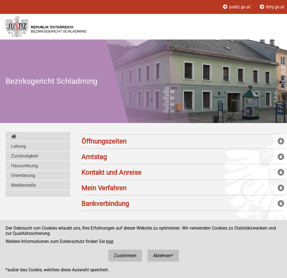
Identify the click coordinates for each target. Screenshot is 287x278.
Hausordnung (24, 165)
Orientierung (23, 175)
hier (109, 241)
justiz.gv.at (237, 6)
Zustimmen (125, 255)
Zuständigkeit (24, 156)
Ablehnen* (163, 255)
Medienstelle (23, 185)
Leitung (18, 146)
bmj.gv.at (272, 6)
